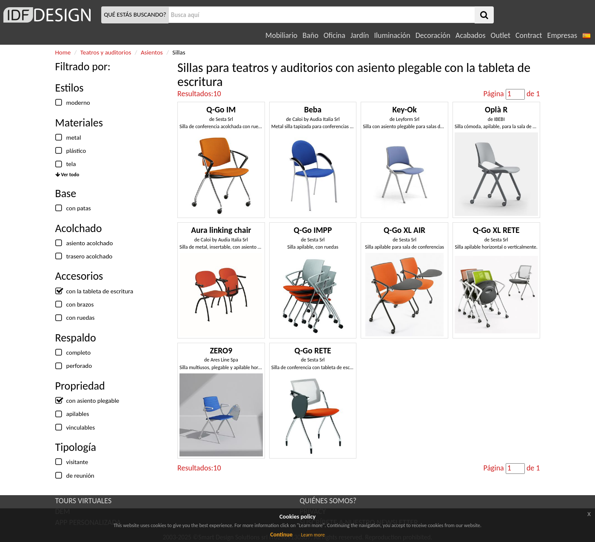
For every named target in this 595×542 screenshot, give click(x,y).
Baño (310, 35)
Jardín (359, 35)
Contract (528, 35)
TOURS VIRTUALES (83, 500)
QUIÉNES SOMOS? (328, 500)
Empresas (562, 35)
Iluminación (392, 35)
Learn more (313, 535)
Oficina (334, 35)
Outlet (500, 35)
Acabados (471, 35)
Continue (281, 534)
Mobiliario (281, 35)
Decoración (433, 35)
